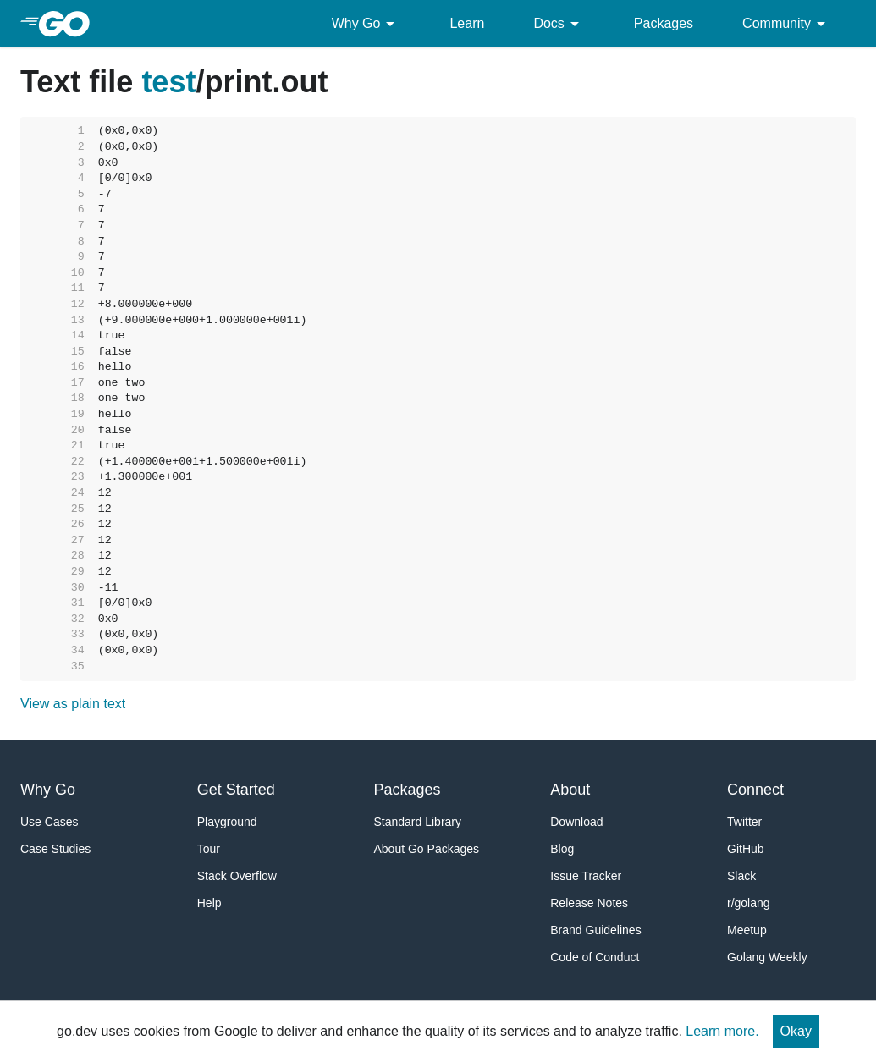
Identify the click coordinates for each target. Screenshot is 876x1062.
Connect (755, 789)
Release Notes (589, 903)
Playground (227, 821)
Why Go (366, 24)
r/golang (748, 903)
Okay (796, 1031)
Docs (558, 24)
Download (576, 821)
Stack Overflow (237, 876)
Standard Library (418, 821)
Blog (562, 849)
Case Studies (55, 849)
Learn (466, 23)
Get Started (236, 789)
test (168, 81)
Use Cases (49, 821)
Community (786, 24)
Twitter (744, 821)
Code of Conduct (594, 957)
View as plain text (72, 703)
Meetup (747, 930)
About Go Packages (427, 849)
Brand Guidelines (595, 930)
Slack (741, 876)
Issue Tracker (585, 876)
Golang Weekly (767, 957)
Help (209, 903)
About (570, 789)
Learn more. (722, 1031)
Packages (663, 23)
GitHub (745, 849)
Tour (208, 849)
